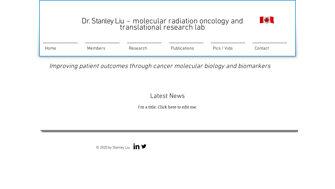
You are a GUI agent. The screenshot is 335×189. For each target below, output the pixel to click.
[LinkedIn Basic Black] (136, 146)
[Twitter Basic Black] (144, 146)
